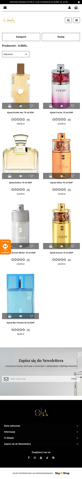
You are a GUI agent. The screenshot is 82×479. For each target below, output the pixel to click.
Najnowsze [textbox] (8, 54)
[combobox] (15, 54)
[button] (76, 7)
